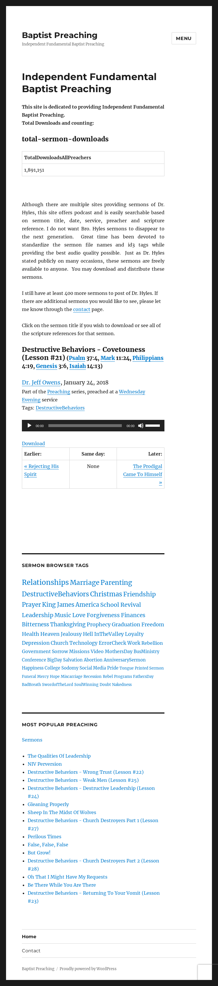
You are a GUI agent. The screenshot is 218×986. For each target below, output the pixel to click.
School (109, 604)
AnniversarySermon (125, 660)
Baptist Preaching (60, 35)
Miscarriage (71, 676)
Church (59, 643)
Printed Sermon (149, 668)
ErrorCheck (112, 643)
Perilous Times (44, 836)
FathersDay (143, 676)
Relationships (45, 582)
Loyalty (134, 634)
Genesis (46, 366)
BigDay (54, 660)
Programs (123, 676)
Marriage (84, 583)
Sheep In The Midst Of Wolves (62, 812)
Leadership (37, 615)
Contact (31, 950)
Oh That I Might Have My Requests (67, 877)
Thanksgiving (68, 624)
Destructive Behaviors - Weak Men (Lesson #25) (83, 780)
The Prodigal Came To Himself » (142, 474)
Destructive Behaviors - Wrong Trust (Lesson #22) (86, 772)
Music (62, 615)
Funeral (29, 676)
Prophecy (99, 624)
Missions (79, 651)
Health (30, 634)
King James (58, 604)
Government (36, 651)
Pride (112, 668)
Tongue (127, 668)
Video (97, 651)
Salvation (73, 660)
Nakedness (122, 684)
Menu (184, 38)
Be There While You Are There (62, 885)
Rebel (108, 676)
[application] (93, 425)
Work (133, 643)
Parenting (116, 583)
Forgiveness (103, 615)
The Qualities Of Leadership (59, 756)
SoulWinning (86, 684)
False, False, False (48, 844)
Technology (83, 643)
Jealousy (71, 634)
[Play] (29, 425)
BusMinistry (146, 651)
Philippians (148, 358)
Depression (36, 643)
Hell (88, 634)
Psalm (77, 358)
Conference (34, 660)
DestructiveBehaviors (60, 408)
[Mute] (141, 425)
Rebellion (152, 643)
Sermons (32, 740)
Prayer (31, 604)
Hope (55, 676)
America (87, 604)
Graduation (126, 624)
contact (81, 309)
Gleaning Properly (48, 804)
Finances (133, 615)
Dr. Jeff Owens (41, 382)
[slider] (85, 425)
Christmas (106, 594)
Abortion (93, 660)
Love (79, 615)
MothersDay (118, 651)
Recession (93, 676)
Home (29, 936)
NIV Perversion (45, 764)
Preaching (58, 392)
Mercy (43, 676)
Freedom (152, 624)
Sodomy (69, 668)
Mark (108, 358)
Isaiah (77, 366)
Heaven (50, 634)
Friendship (139, 594)
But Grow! (39, 853)
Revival (130, 604)
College (52, 668)
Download (33, 443)
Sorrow (60, 651)
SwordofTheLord (57, 684)
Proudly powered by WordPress (88, 968)
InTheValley (109, 634)
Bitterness (35, 624)
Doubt (105, 684)
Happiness (32, 668)
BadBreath (31, 684)
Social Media (92, 668)
